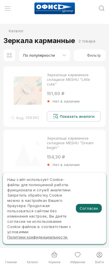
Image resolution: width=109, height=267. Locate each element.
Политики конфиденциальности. (37, 237)
